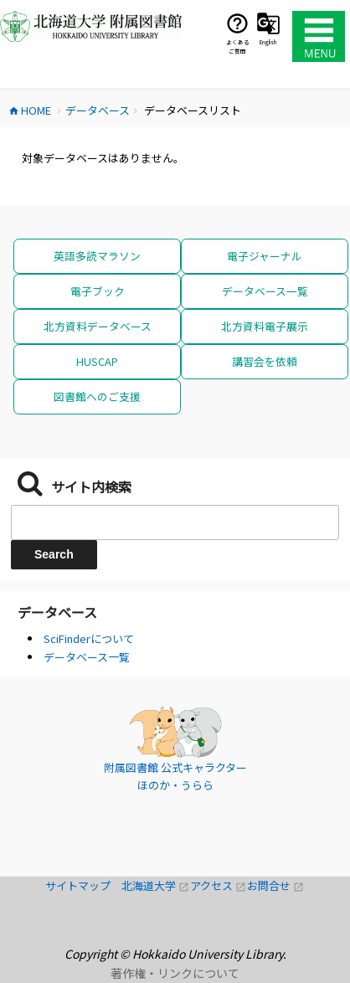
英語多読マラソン (97, 256)
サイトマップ (83, 885)
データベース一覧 (265, 291)
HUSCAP (97, 361)
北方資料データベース (98, 326)
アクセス (218, 885)
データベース (57, 612)
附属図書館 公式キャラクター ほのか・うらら (175, 776)
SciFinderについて (89, 638)
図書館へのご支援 (97, 396)
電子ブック (97, 291)
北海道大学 (155, 885)
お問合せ (275, 885)
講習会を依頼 (264, 361)
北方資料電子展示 (264, 326)
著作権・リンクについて (175, 973)
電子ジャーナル (264, 256)
